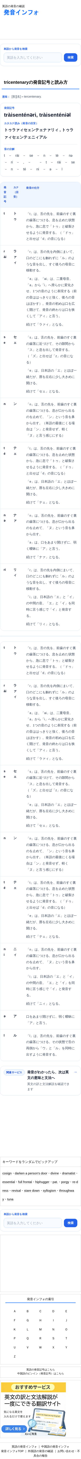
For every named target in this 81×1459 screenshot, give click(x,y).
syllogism (49, 1190)
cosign (7, 1173)
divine (55, 1173)
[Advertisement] (34, 28)
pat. (55, 1182)
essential (8, 1182)
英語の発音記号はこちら (40, 1369)
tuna (10, 1199)
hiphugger (42, 1182)
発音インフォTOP (12, 1451)
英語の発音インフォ (24, 1446)
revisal (16, 1190)
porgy (65, 1182)
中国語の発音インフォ (55, 1446)
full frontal (25, 1182)
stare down (32, 1190)
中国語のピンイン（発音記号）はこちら (40, 1373)
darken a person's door (31, 1173)
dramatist (68, 1173)
